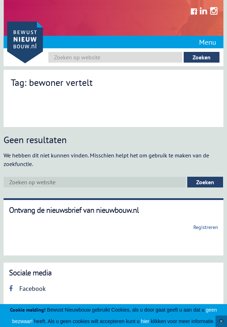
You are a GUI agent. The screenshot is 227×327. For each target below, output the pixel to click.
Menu (207, 42)
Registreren (205, 227)
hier (145, 321)
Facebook (27, 288)
